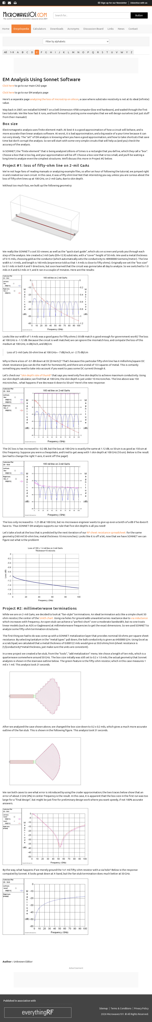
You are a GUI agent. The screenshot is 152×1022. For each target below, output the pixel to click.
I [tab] (55, 52)
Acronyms (73, 28)
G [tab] (46, 52)
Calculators (39, 28)
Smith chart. (46, 618)
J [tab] (59, 52)
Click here (8, 85)
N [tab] (78, 52)
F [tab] (41, 52)
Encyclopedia (21, 28)
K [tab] (64, 52)
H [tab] (51, 52)
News (121, 28)
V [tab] (117, 52)
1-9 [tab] (12, 52)
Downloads (56, 28)
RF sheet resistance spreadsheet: (106, 532)
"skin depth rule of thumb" (36, 375)
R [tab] (98, 52)
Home (5, 28)
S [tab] (102, 52)
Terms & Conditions (121, 1008)
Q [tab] (93, 52)
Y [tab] (127, 52)
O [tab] (83, 52)
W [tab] (122, 52)
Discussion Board (93, 28)
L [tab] (68, 52)
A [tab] (18, 52)
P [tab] (88, 52)
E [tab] (37, 52)
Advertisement (76, 968)
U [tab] (112, 52)
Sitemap (103, 1008)
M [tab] (73, 52)
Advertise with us (138, 3)
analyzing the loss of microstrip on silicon (54, 99)
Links (110, 28)
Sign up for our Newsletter (112, 3)
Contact (133, 28)
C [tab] (27, 52)
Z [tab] (131, 52)
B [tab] (22, 52)
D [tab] (32, 52)
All (5, 52)
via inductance (139, 618)
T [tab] (107, 52)
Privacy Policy (141, 1008)
